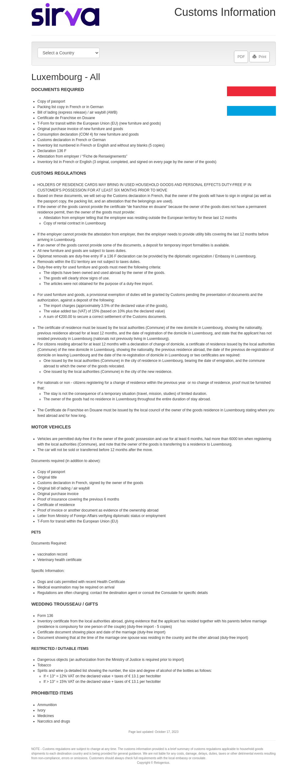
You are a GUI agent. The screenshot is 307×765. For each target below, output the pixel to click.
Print (259, 55)
